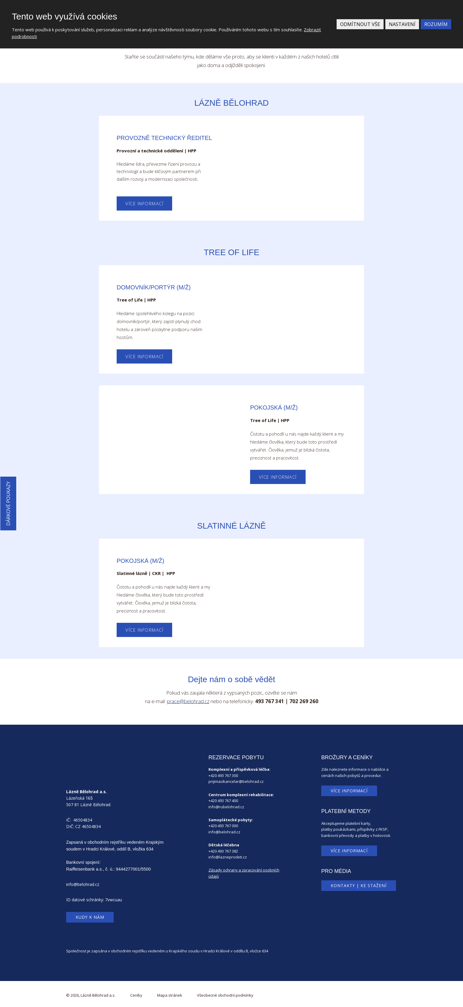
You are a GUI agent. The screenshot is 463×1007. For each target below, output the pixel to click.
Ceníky (136, 995)
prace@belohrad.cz (188, 701)
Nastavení (402, 24)
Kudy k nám (90, 917)
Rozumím (436, 24)
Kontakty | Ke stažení (359, 885)
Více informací (144, 203)
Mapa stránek (169, 995)
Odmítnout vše (360, 24)
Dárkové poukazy (8, 503)
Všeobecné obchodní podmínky (225, 995)
